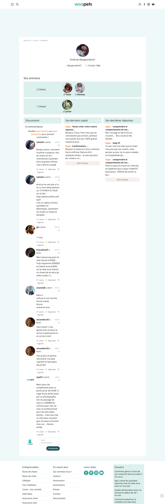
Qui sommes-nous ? (62, 471)
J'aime (40, 169)
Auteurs (56, 476)
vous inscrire (42, 131)
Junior (67, 106)
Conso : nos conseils (31, 489)
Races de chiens (29, 471)
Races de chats (29, 476)
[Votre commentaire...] (49, 441)
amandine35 (42, 319)
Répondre (50, 169)
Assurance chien (30, 498)
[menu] (13, 4)
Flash (67, 89)
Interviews (27, 493)
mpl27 (39, 377)
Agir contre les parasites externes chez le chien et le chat (127, 484)
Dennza (80, 89)
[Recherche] (17, 4)
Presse (56, 489)
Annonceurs (58, 480)
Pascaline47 (42, 249)
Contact (56, 493)
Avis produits (59, 498)
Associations (59, 485)
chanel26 (40, 287)
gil (37, 227)
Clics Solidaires (29, 485)
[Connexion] (139, 4)
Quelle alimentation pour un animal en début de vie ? (128, 493)
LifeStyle (26, 480)
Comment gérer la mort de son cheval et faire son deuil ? (128, 474)
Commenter (53, 448)
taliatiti (40, 142)
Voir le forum (82, 163)
